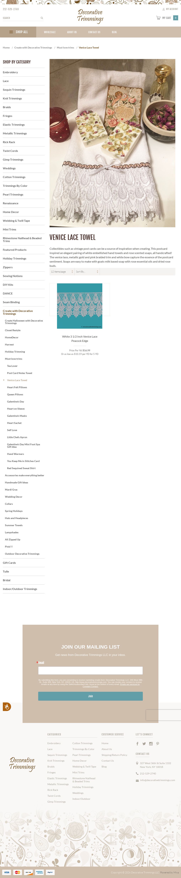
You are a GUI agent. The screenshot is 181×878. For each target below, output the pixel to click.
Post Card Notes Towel (19, 372)
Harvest (9, 344)
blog (114, 32)
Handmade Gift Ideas (16, 482)
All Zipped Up (12, 539)
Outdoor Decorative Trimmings (22, 553)
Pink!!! (9, 546)
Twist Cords (10, 150)
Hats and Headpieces (16, 518)
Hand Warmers (15, 453)
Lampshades (11, 532)
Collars (9, 503)
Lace (6, 81)
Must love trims (13, 358)
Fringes (7, 115)
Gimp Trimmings (13, 159)
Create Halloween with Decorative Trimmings (24, 322)
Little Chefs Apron (17, 437)
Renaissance (10, 203)
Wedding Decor (13, 496)
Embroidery (10, 72)
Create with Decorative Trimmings (18, 312)
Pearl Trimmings (13, 194)
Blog (104, 766)
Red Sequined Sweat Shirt (21, 468)
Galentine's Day (15, 401)
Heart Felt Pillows (17, 387)
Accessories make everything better (24, 475)
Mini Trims (9, 229)
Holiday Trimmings (14, 258)
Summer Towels (14, 525)
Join (90, 696)
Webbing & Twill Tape (16, 220)
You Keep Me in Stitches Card (23, 461)
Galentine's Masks (17, 415)
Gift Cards (9, 562)
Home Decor (11, 212)
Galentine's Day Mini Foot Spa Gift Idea (23, 445)
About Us (72, 32)
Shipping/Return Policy (114, 755)
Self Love (12, 430)
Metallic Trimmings (15, 133)
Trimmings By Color (15, 185)
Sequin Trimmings (14, 89)
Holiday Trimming (15, 351)
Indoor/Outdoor (81, 798)
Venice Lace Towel (17, 380)
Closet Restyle (12, 330)
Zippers (8, 267)
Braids (7, 107)
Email (41, 662)
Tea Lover (12, 365)
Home (105, 743)
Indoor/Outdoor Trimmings (20, 589)
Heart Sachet (14, 422)
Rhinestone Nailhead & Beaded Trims (22, 239)
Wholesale (50, 32)
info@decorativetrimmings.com (157, 780)
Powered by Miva (169, 872)
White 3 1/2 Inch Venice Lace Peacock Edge (79, 338)
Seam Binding (11, 302)
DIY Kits (8, 284)
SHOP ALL (18, 32)
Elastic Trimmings (14, 124)
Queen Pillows (15, 394)
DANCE (8, 293)
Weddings (9, 168)
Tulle (6, 571)
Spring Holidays (14, 510)
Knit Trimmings (12, 98)
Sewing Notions (13, 276)
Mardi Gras (11, 489)
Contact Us (94, 32)
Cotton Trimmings (14, 177)
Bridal (6, 580)
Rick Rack (9, 142)
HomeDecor (11, 337)
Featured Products (14, 249)
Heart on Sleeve (16, 408)
